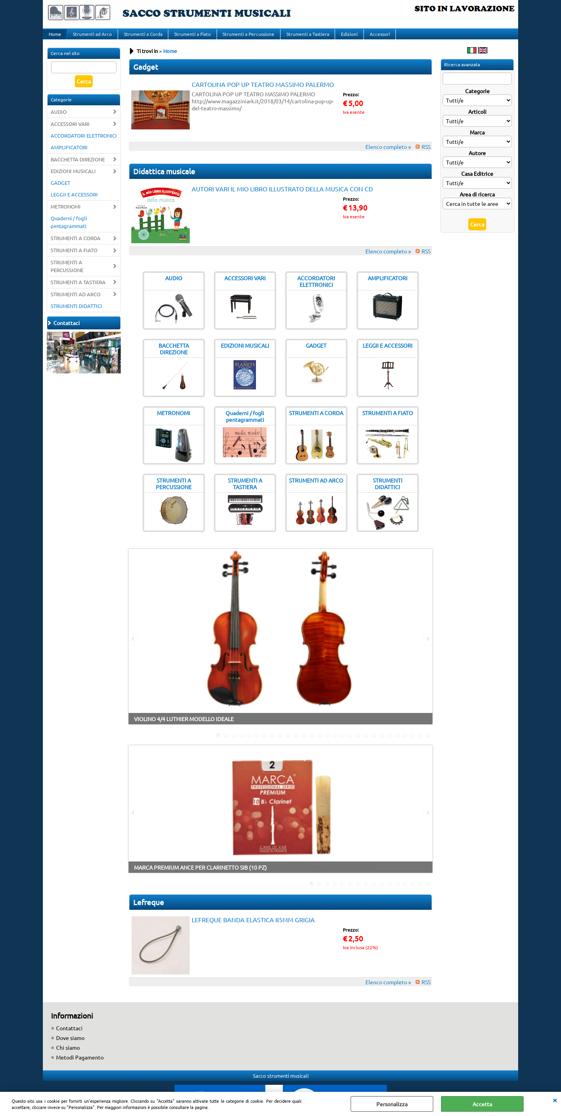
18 (350, 742)
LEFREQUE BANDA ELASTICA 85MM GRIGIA (253, 927)
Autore (477, 160)
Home (54, 38)
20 (366, 742)
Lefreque (148, 909)
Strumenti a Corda (141, 38)
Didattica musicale (164, 179)
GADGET (60, 190)
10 (288, 742)
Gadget (145, 74)
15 (327, 742)
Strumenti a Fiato (190, 38)
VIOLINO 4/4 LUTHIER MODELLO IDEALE (184, 726)
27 (420, 742)
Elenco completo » (388, 154)
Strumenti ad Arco (91, 38)
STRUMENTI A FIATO (74, 258)
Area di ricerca (477, 201)
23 (389, 742)
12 (304, 742)
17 (343, 742)
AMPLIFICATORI (69, 154)
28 (428, 742)
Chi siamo (68, 1055)
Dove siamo (70, 1045)
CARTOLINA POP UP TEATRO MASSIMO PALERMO (263, 92)
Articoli (477, 119)
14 (319, 742)
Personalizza (392, 1103)
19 (358, 742)
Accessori (375, 38)
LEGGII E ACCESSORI (74, 202)
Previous (134, 646)
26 (413, 742)
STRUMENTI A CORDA (76, 245)
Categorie (477, 98)
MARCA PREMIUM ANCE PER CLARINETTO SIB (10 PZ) (200, 875)
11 (296, 742)
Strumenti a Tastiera (304, 38)
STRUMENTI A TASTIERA (78, 290)
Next (427, 646)
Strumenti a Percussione (246, 38)
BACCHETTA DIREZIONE (78, 166)
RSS (426, 154)
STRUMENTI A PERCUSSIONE (67, 274)
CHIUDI (554, 1100)
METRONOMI (66, 214)
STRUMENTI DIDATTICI (76, 313)
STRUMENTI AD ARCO (76, 302)
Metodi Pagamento (80, 1064)
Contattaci (69, 1035)
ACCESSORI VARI (70, 131)
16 (335, 742)
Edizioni (345, 38)
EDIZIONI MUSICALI (73, 178)
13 (311, 742)
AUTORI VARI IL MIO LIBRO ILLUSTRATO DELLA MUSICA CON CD (282, 196)
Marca (477, 139)
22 (382, 742)
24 (397, 742)
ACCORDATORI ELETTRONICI (84, 143)
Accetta (482, 1103)
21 (374, 742)
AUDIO (59, 119)
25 (405, 742)
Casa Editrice (477, 181)
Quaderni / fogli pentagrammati (69, 230)
